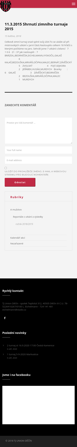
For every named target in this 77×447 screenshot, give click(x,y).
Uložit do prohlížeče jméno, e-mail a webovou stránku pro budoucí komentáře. (35, 173)
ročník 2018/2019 (24, 224)
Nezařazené (16, 243)
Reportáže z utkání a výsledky (28, 216)
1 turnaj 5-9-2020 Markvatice (22, 354)
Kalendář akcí (17, 237)
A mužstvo (16, 209)
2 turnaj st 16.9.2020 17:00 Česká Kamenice (30, 345)
